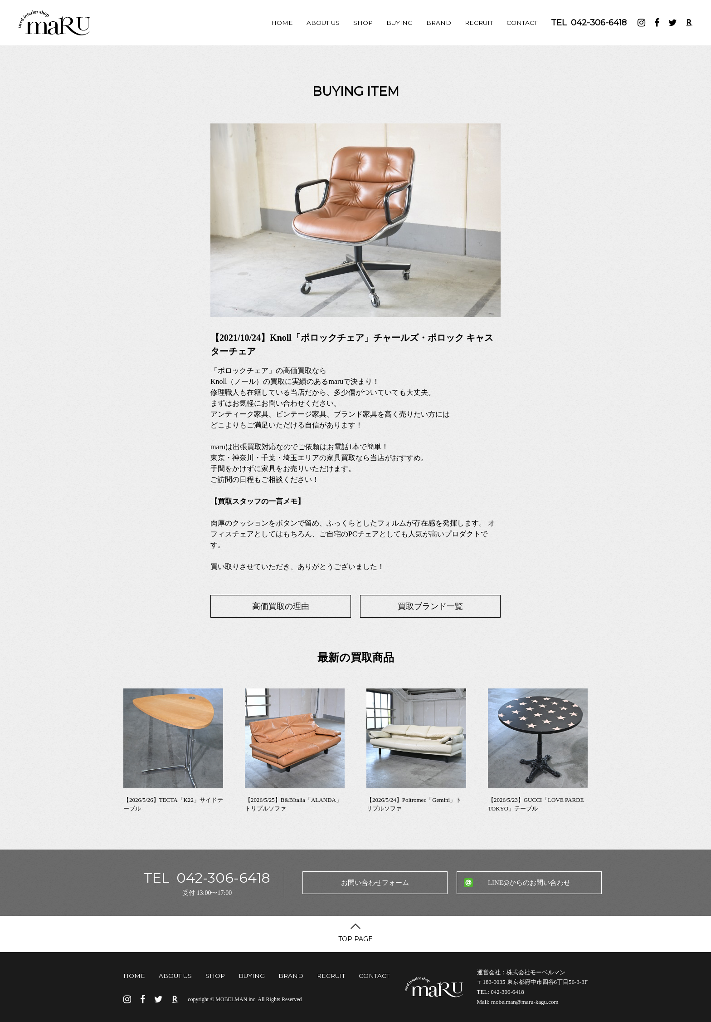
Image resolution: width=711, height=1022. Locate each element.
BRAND (438, 22)
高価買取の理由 (280, 606)
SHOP (363, 22)
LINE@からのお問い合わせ (529, 882)
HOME (282, 22)
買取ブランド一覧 (430, 606)
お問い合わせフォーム (375, 882)
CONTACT (521, 22)
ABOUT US (323, 22)
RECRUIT (479, 22)
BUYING (399, 22)
